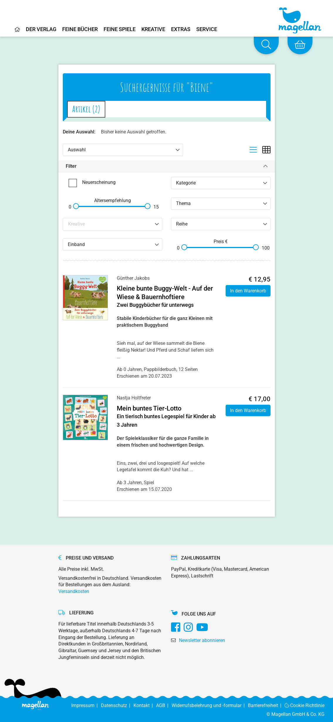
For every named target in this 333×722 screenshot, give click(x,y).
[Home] (17, 32)
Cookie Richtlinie (305, 705)
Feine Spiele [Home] (120, 29)
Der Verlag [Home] (41, 29)
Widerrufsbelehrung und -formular (210, 705)
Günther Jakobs (133, 278)
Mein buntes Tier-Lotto (149, 408)
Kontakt (144, 705)
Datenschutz (117, 705)
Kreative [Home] (153, 29)
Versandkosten (73, 591)
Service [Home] (206, 29)
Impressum (86, 705)
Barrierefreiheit (266, 705)
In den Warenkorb (248, 291)
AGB (164, 705)
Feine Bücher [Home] (80, 29)
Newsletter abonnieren (202, 640)
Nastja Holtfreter (134, 398)
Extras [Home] (180, 29)
